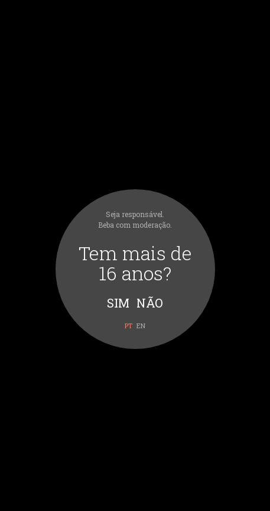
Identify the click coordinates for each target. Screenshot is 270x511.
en (140, 325)
